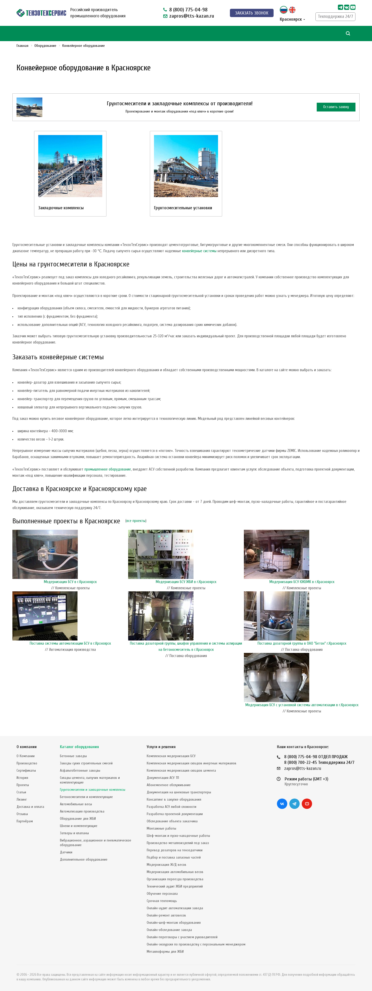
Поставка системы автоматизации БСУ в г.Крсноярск (70, 643)
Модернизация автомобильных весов (175, 872)
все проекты (135, 521)
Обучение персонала (162, 893)
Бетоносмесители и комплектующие (86, 797)
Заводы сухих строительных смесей (86, 763)
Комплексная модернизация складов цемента (181, 770)
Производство (27, 763)
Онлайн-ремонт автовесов (166, 915)
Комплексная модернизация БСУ (171, 756)
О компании (27, 747)
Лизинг (22, 799)
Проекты (23, 785)
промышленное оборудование (107, 469)
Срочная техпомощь (162, 901)
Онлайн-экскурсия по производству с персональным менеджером (196, 944)
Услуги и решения (161, 747)
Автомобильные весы (76, 804)
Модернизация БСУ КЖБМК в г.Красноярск (301, 582)
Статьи (21, 792)
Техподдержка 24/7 (335, 16)
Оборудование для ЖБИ (78, 818)
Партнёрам (25, 821)
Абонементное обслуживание (169, 785)
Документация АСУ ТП (163, 778)
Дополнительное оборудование (83, 859)
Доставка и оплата (30, 806)
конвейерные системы (199, 251)
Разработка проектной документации (175, 814)
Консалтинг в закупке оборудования (174, 799)
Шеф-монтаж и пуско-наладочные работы (178, 835)
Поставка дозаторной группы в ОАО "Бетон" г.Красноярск (302, 643)
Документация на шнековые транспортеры (179, 792)
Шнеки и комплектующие (78, 826)
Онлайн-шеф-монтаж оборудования (174, 922)
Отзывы (22, 814)
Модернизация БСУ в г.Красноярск (70, 582)
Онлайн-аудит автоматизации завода (175, 908)
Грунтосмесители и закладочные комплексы (92, 789)
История (22, 778)
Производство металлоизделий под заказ (178, 843)
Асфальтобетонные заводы (80, 770)
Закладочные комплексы (61, 207)
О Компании (26, 756)
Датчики (66, 852)
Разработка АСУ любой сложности (171, 806)
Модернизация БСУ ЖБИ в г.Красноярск (186, 582)
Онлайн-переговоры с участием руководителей (182, 937)
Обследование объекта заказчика (172, 821)
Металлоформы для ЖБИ (165, 951)
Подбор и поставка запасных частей (174, 857)
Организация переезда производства (175, 879)
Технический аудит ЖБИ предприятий (175, 886)
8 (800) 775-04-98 (188, 10)
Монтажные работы (161, 828)
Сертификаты (26, 770)
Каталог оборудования (79, 747)
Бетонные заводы (73, 756)
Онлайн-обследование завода (169, 930)
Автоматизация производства (82, 811)
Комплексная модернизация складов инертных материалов (191, 763)
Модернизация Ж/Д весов (166, 864)
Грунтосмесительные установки (183, 207)
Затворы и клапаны (74, 833)
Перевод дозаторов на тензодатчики (175, 850)
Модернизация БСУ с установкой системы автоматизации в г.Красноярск (301, 705)
